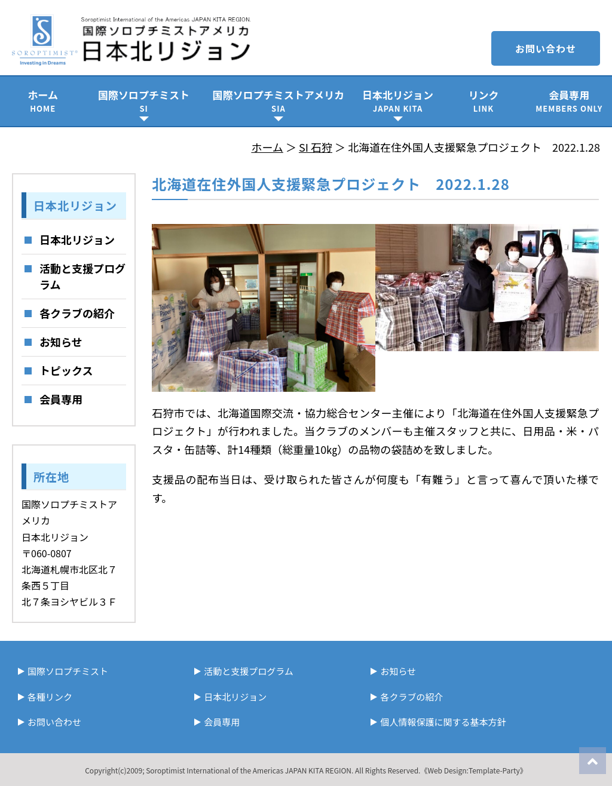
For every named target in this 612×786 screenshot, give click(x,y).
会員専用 (569, 100)
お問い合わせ (545, 48)
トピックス (66, 370)
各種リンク (49, 696)
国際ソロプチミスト (143, 100)
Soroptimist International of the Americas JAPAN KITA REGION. (249, 770)
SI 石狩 (315, 147)
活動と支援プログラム (82, 276)
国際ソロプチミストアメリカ (278, 100)
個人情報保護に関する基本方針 (443, 722)
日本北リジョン (397, 100)
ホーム (42, 100)
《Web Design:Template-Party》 (473, 770)
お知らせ (60, 341)
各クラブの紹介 (77, 313)
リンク (483, 100)
